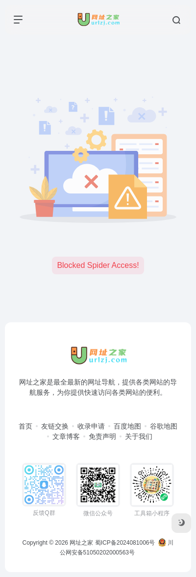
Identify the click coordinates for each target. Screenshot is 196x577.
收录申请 (91, 426)
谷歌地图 (163, 426)
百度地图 (127, 426)
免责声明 (102, 436)
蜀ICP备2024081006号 (125, 542)
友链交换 (55, 426)
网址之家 (81, 542)
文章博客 (66, 436)
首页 (25, 426)
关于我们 (138, 436)
